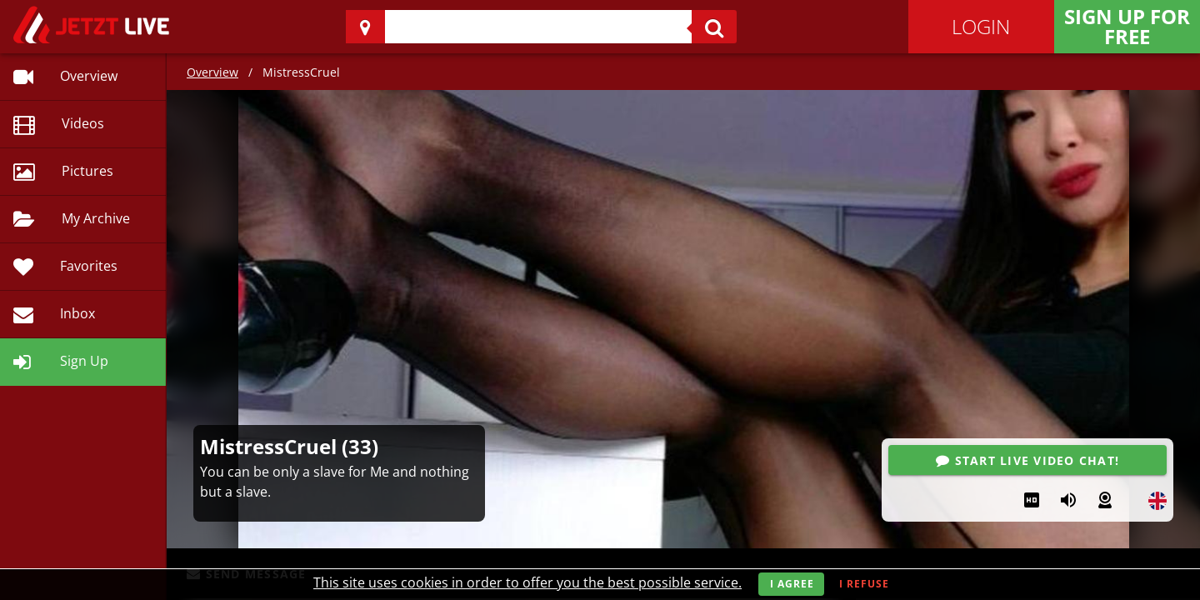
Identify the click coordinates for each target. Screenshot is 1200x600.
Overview (212, 72)
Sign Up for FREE (1127, 26)
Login (981, 26)
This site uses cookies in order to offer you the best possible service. (527, 582)
